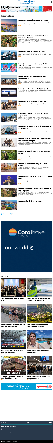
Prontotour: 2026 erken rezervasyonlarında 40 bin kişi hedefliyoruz (34, 37)
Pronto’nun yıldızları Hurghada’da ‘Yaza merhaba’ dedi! (32, 77)
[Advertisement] (26, 404)
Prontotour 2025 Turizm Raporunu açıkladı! (33, 20)
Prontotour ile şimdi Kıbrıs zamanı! (30, 201)
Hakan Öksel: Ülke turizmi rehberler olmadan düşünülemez (34, 115)
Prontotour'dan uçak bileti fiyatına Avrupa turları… (33, 165)
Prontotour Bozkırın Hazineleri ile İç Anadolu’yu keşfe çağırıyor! (34, 190)
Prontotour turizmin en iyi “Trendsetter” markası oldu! (35, 177)
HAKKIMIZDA (3, 422)
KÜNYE (27, 422)
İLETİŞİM (50, 422)
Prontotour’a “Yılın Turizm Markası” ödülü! (33, 89)
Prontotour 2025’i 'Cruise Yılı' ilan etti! (31, 51)
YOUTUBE (49, 429)
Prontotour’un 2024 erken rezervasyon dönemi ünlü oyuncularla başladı (34, 140)
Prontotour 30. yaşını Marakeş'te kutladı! (32, 101)
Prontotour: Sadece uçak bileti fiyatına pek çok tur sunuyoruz (34, 127)
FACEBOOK (4, 429)
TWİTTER (27, 429)
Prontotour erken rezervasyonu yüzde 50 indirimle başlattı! (32, 65)
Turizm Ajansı (7, 441)
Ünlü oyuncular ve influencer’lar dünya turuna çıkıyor (34, 152)
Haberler (19, 25)
